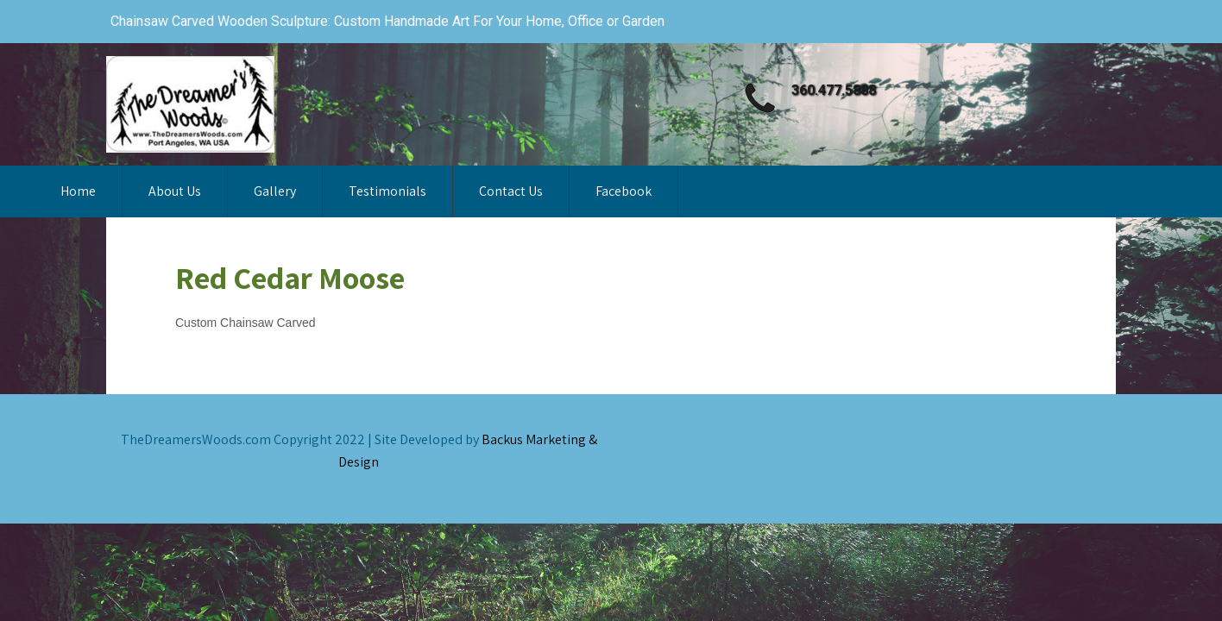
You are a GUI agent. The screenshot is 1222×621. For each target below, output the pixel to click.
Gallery (275, 191)
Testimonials (387, 191)
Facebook (623, 191)
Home (78, 191)
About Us (174, 191)
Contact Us (511, 191)
